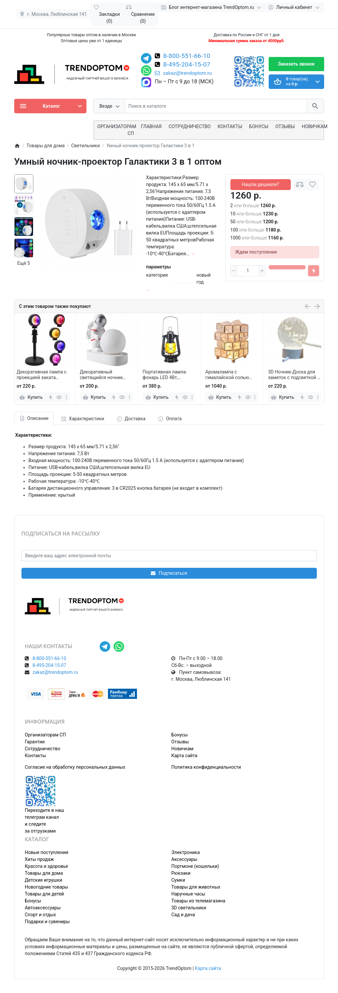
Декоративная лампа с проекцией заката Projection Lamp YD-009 (41, 374)
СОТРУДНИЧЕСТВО (190, 126)
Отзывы (285, 126)
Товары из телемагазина (198, 900)
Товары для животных (195, 887)
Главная (151, 126)
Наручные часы (188, 893)
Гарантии (35, 741)
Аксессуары (184, 859)
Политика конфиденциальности (206, 767)
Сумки (178, 880)
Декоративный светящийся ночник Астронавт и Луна (101, 374)
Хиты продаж (39, 859)
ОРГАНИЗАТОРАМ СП (116, 130)
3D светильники (188, 907)
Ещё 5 (23, 263)
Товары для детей (44, 893)
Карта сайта (184, 755)
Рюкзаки (180, 873)
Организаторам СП (45, 734)
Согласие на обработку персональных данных (75, 767)
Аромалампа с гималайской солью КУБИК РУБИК (227, 374)
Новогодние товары (46, 887)
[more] (66, 397)
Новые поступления (46, 852)
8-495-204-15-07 (186, 65)
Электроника (185, 852)
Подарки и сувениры (47, 921)
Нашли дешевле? (260, 184)
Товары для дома (44, 873)
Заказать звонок (296, 64)
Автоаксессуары (43, 907)
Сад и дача (183, 914)
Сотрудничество (42, 748)
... (148, 288)
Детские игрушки (43, 880)
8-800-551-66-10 (186, 56)
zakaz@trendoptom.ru (183, 73)
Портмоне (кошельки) (195, 866)
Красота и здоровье (46, 866)
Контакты (230, 126)
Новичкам (314, 126)
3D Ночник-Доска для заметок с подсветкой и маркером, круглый (294, 374)
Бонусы (258, 126)
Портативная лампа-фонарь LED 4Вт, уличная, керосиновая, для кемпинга (167, 374)
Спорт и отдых (40, 914)
